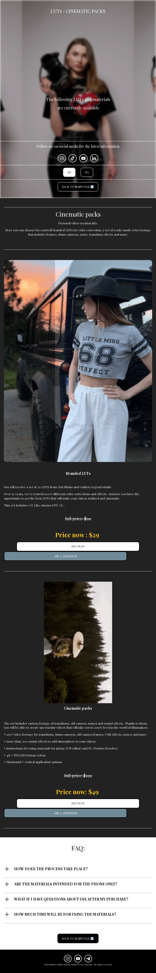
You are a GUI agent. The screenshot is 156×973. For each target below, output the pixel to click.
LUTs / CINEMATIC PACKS (78, 11)
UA (87, 172)
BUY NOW (78, 546)
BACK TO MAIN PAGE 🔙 (78, 187)
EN (69, 172)
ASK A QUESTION (65, 556)
